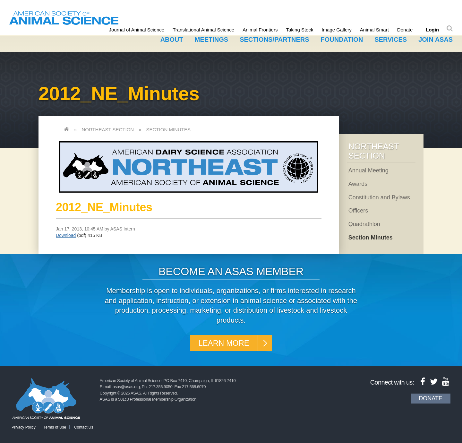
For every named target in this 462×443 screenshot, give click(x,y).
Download (66, 235)
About (171, 39)
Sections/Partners (274, 39)
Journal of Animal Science (137, 29)
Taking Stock (299, 29)
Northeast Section (107, 129)
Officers (358, 210)
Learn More (223, 343)
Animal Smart (374, 29)
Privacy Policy (24, 427)
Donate (405, 29)
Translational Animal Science (203, 29)
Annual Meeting (368, 170)
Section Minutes (168, 129)
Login (432, 29)
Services (390, 39)
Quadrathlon (364, 224)
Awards (358, 184)
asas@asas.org (126, 386)
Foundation (342, 39)
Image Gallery (337, 29)
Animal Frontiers (260, 29)
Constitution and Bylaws (379, 197)
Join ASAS (435, 39)
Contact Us (83, 427)
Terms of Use (55, 427)
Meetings (211, 39)
